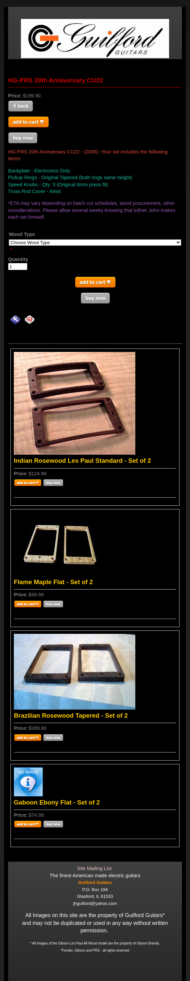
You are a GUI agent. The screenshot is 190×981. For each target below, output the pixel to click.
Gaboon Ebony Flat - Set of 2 (57, 802)
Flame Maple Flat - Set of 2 (53, 581)
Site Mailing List (94, 868)
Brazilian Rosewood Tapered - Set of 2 (71, 715)
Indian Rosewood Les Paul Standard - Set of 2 (82, 460)
